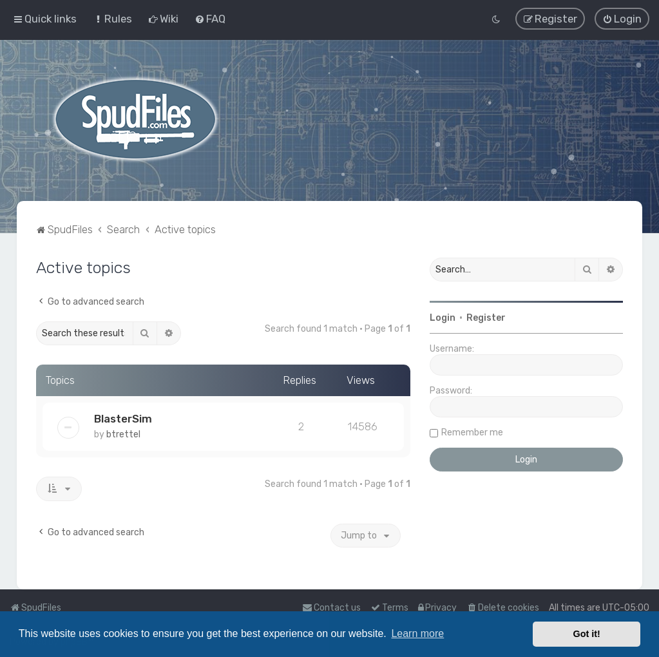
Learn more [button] (417, 633)
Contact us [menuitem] (331, 607)
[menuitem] (112, 18)
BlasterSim (123, 418)
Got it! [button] (586, 634)
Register (486, 317)
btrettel (123, 433)
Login (442, 317)
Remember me (472, 431)
